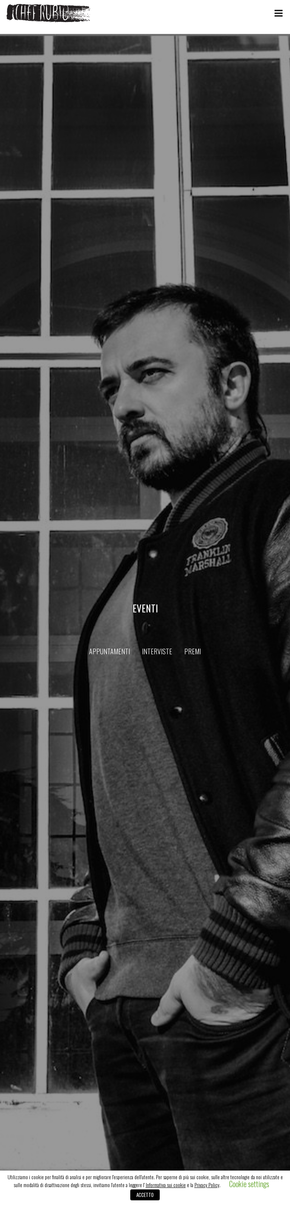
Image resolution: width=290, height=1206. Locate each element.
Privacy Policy (206, 1185)
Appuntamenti (109, 651)
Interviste (157, 651)
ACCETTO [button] (145, 1194)
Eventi (145, 608)
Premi (192, 651)
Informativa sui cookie (166, 1185)
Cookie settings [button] (249, 1183)
